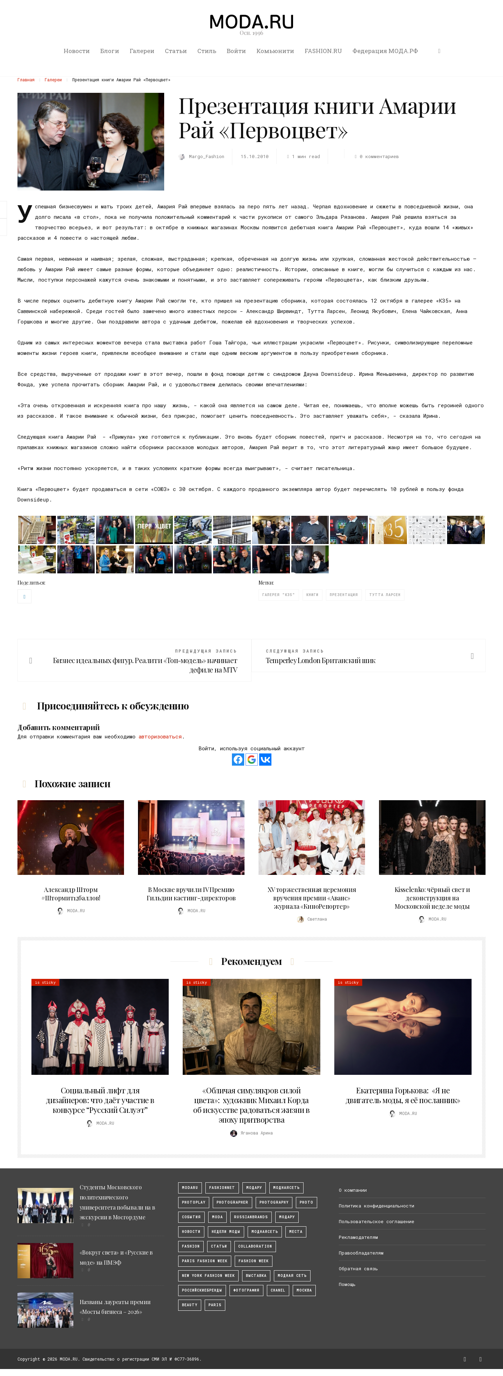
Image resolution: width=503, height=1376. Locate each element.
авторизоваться (160, 736)
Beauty (189, 1305)
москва (304, 1290)
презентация (344, 595)
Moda (217, 1217)
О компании (353, 1190)
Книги (312, 595)
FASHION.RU (323, 51)
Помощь (347, 1284)
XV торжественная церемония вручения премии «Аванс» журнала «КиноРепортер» (312, 897)
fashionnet (222, 1187)
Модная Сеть (292, 1275)
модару (254, 1187)
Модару (287, 1217)
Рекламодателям (358, 1237)
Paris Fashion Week (204, 1261)
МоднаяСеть (286, 1187)
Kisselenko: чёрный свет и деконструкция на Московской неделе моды (432, 897)
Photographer (232, 1202)
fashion (191, 1246)
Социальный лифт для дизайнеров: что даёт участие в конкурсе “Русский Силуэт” (100, 1100)
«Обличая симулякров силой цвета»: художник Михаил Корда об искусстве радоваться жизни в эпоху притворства (251, 1105)
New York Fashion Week (208, 1275)
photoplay (193, 1202)
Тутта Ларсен (385, 595)
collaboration (255, 1246)
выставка (256, 1275)
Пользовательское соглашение (376, 1221)
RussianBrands (251, 1217)
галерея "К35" (278, 595)
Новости (77, 51)
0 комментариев (375, 156)
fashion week (254, 1261)
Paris (215, 1305)
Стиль (206, 51)
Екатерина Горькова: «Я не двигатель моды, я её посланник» (402, 1095)
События (191, 1217)
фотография (246, 1290)
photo (306, 1202)
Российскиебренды (202, 1290)
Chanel (278, 1290)
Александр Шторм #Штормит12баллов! (70, 893)
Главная (26, 79)
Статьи (176, 51)
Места (295, 1231)
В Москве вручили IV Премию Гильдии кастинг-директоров (191, 893)
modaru (190, 1187)
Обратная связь (358, 1268)
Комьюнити (275, 51)
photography (274, 1202)
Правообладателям (361, 1253)
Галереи (142, 51)
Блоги (109, 51)
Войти (236, 51)
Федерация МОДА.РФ (385, 51)
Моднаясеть (265, 1231)
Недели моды (226, 1231)
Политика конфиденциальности (376, 1206)
